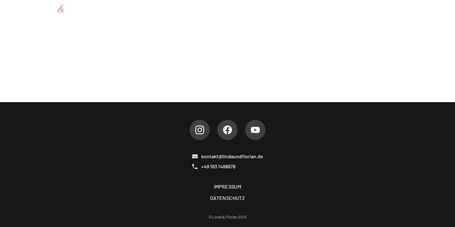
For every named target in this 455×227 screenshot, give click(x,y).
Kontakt (406, 9)
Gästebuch (370, 9)
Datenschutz (227, 198)
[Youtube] (255, 130)
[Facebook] (227, 130)
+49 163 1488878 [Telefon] (213, 166)
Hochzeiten (287, 9)
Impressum (227, 186)
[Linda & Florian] (62, 9)
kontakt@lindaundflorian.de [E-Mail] (227, 156)
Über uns (210, 9)
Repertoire (247, 9)
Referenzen (329, 9)
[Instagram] (200, 130)
